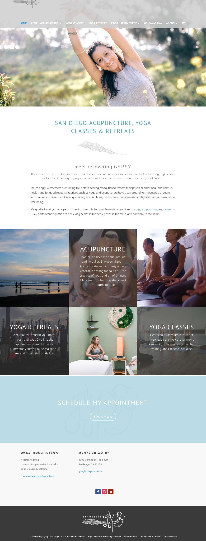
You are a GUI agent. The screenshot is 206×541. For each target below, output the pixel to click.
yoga (137, 209)
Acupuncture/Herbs (44, 26)
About (170, 26)
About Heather (130, 536)
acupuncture (149, 209)
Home (23, 26)
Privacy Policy (170, 536)
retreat (168, 209)
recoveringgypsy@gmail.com (39, 476)
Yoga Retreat (98, 26)
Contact (157, 536)
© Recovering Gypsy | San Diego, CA (46, 536)
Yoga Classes (75, 26)
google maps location (90, 471)
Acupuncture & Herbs (75, 536)
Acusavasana (152, 26)
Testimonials (145, 536)
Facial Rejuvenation (125, 26)
